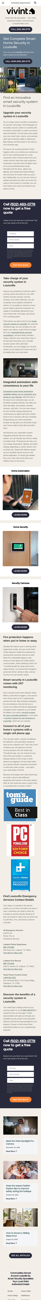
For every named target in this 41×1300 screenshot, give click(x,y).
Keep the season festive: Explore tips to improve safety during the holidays (18, 1189)
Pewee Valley (26, 1291)
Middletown (25, 1295)
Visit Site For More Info (12, 953)
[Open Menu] (3, 3)
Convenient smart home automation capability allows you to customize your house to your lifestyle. (19, 394)
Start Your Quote (20, 265)
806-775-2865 (8, 947)
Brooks (10, 1291)
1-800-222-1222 (9, 978)
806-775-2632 (8, 963)
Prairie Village (13, 1295)
